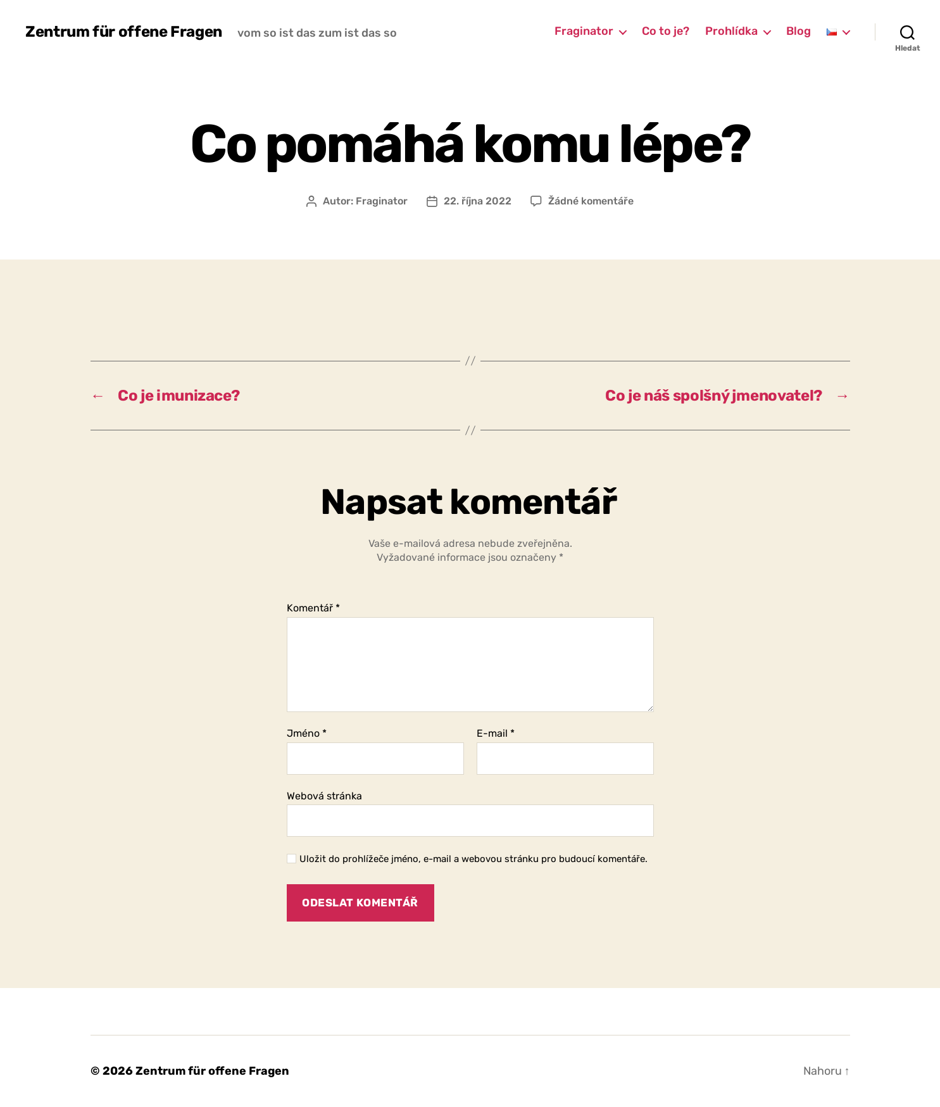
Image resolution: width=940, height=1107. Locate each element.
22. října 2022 (477, 201)
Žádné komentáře (591, 201)
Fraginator (584, 31)
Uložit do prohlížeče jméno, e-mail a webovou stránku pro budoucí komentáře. (473, 859)
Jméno (307, 733)
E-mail (496, 733)
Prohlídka (731, 31)
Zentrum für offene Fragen (123, 31)
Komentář (313, 608)
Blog (798, 31)
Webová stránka (324, 796)
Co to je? (665, 31)
